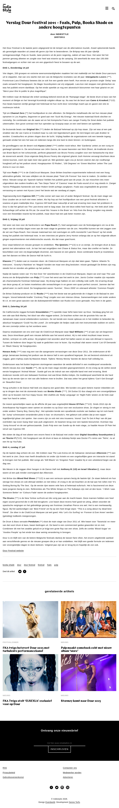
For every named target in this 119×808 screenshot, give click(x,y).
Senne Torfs (74, 802)
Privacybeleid (9, 773)
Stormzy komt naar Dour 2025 (81, 701)
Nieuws (64, 642)
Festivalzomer (10, 642)
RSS (5, 768)
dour (19, 565)
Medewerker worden (72, 773)
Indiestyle (62, 34)
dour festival (29, 565)
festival (41, 565)
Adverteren (68, 777)
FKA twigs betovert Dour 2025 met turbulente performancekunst (26, 650)
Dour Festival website (13, 551)
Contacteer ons (70, 768)
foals (49, 565)
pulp (56, 565)
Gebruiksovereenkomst (13, 777)
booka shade (8, 565)
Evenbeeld (50, 802)
